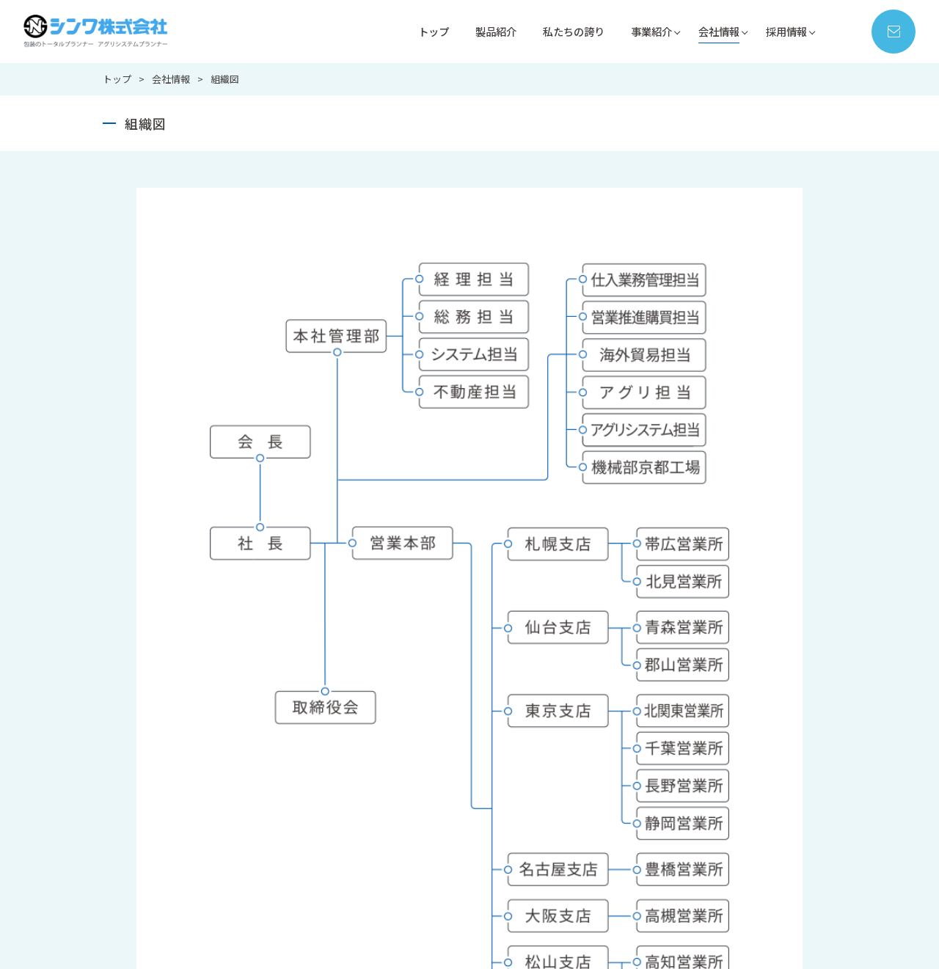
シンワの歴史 (681, 784)
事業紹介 (644, 31)
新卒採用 (780, 765)
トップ (416, 31)
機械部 (550, 784)
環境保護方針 (681, 877)
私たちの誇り (563, 31)
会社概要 (672, 802)
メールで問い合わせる (637, 501)
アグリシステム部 (573, 802)
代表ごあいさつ (686, 765)
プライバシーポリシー (707, 933)
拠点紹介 (672, 821)
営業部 (550, 765)
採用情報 (785, 31)
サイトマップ (603, 933)
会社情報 (715, 31)
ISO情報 (670, 839)
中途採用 (780, 784)
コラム (533, 933)
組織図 (667, 859)
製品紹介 (481, 31)
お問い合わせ (398, 933)
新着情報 (473, 933)
